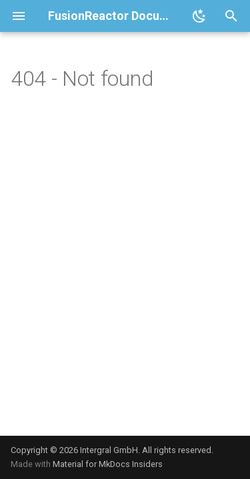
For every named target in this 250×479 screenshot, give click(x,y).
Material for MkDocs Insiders (108, 464)
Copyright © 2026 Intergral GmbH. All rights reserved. (112, 450)
